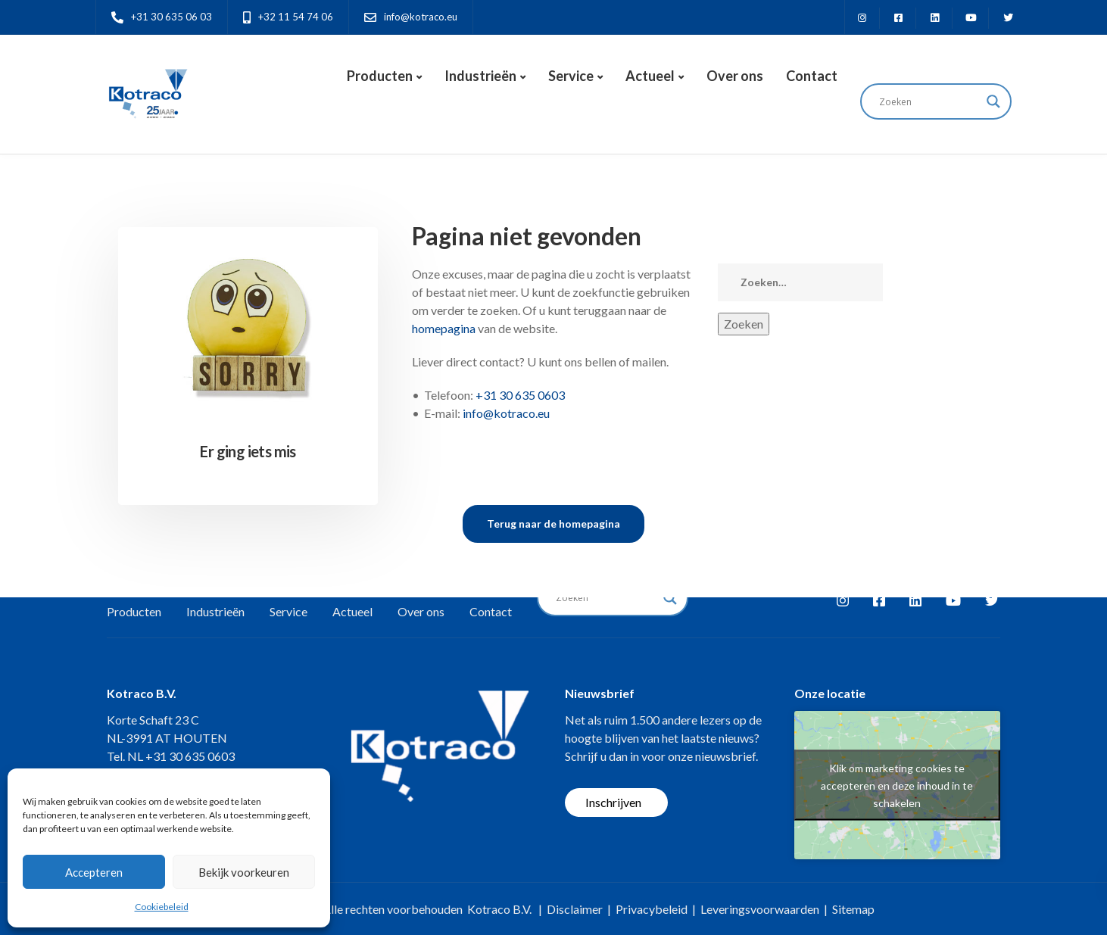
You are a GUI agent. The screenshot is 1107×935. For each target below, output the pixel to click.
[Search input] (929, 101)
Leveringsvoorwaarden (759, 909)
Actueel (650, 75)
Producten (380, 75)
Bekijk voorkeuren (243, 872)
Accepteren (94, 872)
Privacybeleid (652, 909)
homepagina (444, 328)
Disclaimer (575, 909)
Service (571, 75)
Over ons (734, 75)
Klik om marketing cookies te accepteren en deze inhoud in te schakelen (897, 785)
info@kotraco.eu (506, 413)
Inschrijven (613, 802)
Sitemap (853, 909)
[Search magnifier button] (993, 101)
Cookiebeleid (162, 906)
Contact (811, 75)
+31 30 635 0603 (520, 395)
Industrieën (480, 75)
